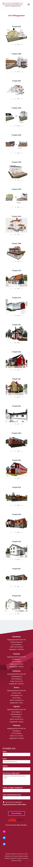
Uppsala (19, 858)
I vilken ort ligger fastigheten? (13, 787)
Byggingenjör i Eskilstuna (16, 683)
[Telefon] (16, 769)
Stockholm (14, 860)
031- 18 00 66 (19, 735)
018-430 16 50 (19, 719)
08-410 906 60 (19, 647)
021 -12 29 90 (19, 664)
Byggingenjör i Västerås (16, 666)
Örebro (20, 860)
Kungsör (25, 856)
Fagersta (13, 854)
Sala (26, 854)
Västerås (7, 854)
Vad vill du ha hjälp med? (12, 773)
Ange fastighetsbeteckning (12, 795)
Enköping (7, 858)
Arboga (20, 856)
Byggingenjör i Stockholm (16, 649)
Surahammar (20, 854)
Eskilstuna (13, 858)
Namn (5, 751)
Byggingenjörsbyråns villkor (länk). (14, 804)
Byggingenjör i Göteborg (16, 738)
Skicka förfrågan (16, 813)
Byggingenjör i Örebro (16, 702)
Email (5, 758)
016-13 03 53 (19, 681)
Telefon (6, 766)
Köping (16, 856)
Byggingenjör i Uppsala (16, 721)
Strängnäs (25, 858)
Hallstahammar (9, 856)
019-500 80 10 (18, 700)
